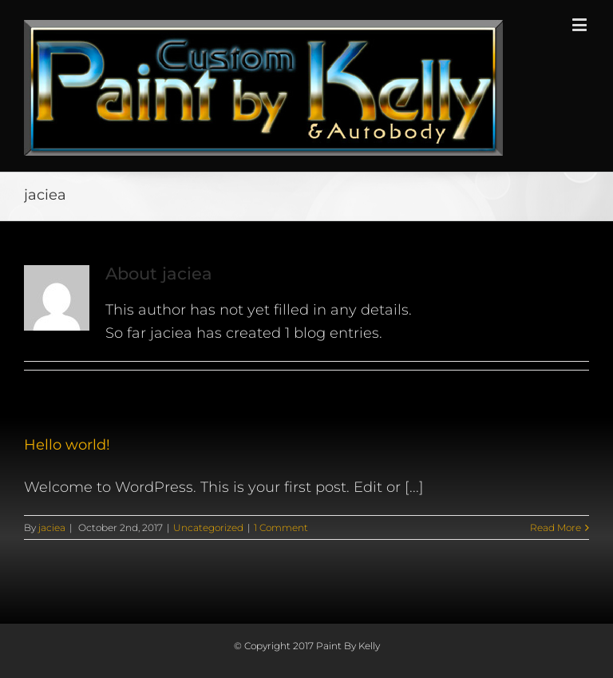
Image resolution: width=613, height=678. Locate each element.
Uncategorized (208, 527)
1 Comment (281, 527)
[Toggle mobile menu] (580, 24)
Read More (555, 527)
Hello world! (67, 445)
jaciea (51, 527)
